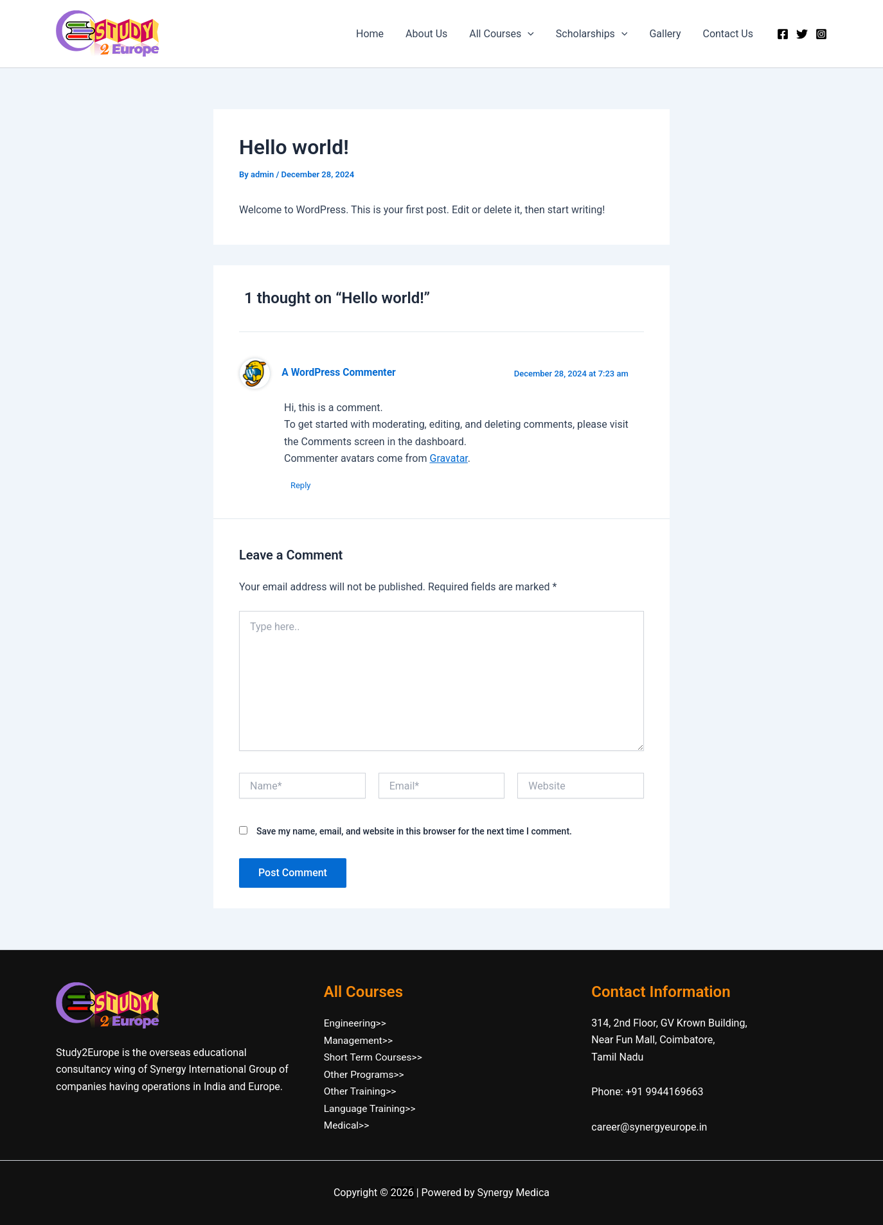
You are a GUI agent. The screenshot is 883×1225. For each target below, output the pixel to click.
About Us (432, 34)
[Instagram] (821, 34)
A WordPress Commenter (338, 372)
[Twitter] (802, 34)
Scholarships (595, 34)
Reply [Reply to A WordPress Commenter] (300, 485)
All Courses (506, 34)
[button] (532, 34)
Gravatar (448, 458)
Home (377, 34)
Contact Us (728, 34)
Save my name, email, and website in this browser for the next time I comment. (414, 831)
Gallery (666, 34)
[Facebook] (783, 34)
